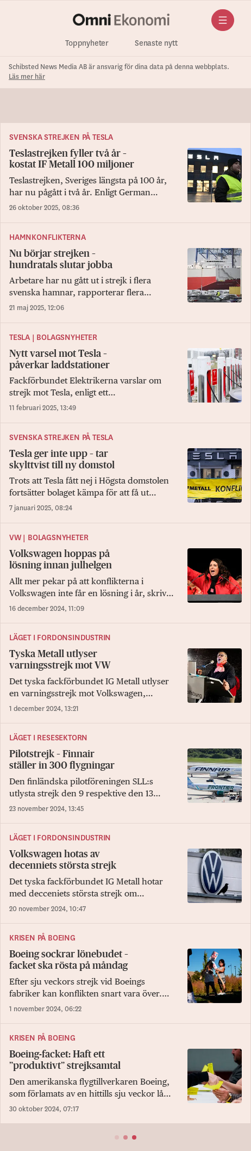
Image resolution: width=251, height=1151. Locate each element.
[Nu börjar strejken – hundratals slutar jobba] (125, 281)
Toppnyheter (87, 43)
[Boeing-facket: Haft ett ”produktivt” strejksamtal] (125, 1082)
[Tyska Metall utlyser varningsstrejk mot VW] (125, 681)
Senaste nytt (156, 43)
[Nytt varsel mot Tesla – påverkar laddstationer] (125, 381)
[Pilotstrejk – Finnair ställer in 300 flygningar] (125, 781)
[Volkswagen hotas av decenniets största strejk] (125, 881)
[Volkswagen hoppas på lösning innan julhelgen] (125, 581)
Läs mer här (27, 76)
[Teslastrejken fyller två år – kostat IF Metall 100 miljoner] (125, 181)
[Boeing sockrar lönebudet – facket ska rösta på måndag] (125, 981)
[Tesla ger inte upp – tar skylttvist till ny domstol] (125, 481)
